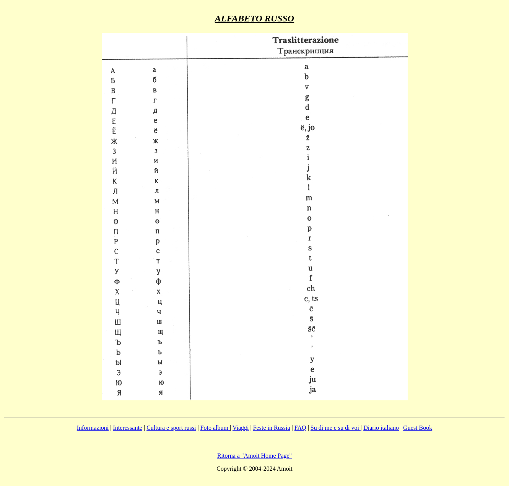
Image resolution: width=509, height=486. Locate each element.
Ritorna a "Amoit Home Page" (254, 455)
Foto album (215, 427)
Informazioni (93, 427)
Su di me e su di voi (336, 427)
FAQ (300, 427)
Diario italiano (381, 427)
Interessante (127, 427)
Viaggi (241, 427)
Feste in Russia (271, 427)
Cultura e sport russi (171, 427)
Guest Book (417, 427)
